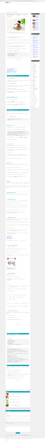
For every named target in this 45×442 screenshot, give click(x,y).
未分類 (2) (33, 106)
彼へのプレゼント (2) (35, 98)
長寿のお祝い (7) (34, 85)
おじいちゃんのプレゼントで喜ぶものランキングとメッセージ (14, 399)
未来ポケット (8, 2)
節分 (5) (33, 93)
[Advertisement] (22, 7)
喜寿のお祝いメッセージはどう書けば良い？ (11, 71)
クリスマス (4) (34, 97)
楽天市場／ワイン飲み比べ (9, 237)
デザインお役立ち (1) (34, 64)
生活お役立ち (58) (33, 80)
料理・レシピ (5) (34, 84)
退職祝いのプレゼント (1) (35, 76)
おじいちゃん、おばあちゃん (9, 16)
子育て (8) (34, 68)
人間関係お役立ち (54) (34, 67)
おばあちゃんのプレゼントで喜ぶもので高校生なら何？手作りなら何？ (12, 408)
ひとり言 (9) (33, 63)
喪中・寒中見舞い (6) (35, 89)
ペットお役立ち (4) (34, 72)
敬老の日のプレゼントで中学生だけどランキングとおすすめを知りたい (14, 396)
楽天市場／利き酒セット (9, 236)
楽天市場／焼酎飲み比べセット (10, 238)
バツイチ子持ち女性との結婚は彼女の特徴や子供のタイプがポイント (36, 52)
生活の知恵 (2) (34, 81)
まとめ (8, 72)
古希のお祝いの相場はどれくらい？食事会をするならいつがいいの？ (24, 408)
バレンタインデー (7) (35, 102)
